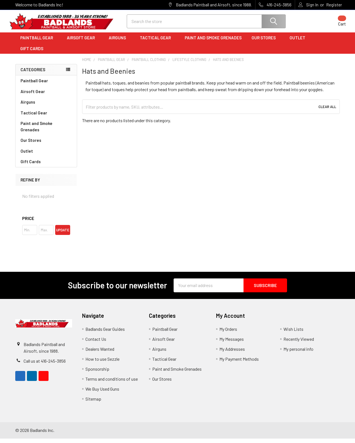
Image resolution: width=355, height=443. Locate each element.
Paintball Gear (38, 42)
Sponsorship (97, 373)
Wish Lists (293, 333)
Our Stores (266, 42)
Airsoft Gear (83, 42)
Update (62, 234)
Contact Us (95, 343)
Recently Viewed (298, 343)
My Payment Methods (239, 363)
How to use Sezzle (102, 363)
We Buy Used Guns (102, 393)
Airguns (119, 42)
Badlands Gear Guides (105, 333)
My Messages (231, 343)
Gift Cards (31, 52)
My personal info (298, 353)
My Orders (228, 333)
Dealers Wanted (99, 353)
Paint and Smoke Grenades (213, 42)
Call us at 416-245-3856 (45, 365)
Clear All (327, 111)
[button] (46, 222)
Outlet (299, 42)
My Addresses (232, 353)
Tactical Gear (157, 42)
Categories (33, 74)
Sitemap (93, 403)
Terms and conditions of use (111, 383)
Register (334, 4)
